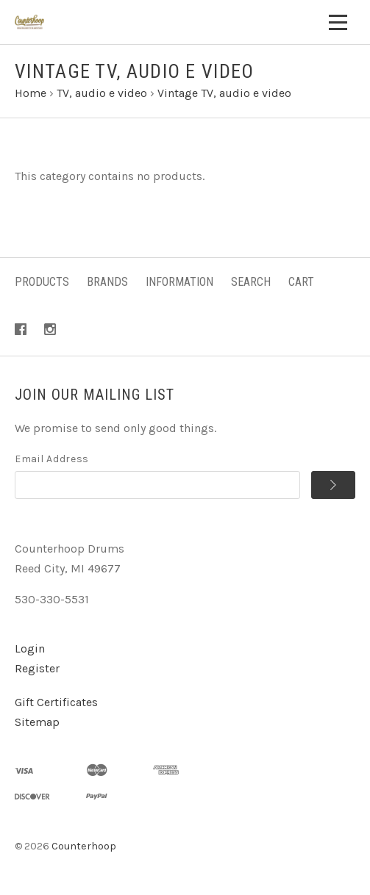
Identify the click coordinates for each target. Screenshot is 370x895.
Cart (301, 282)
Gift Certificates (56, 702)
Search (251, 282)
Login (30, 648)
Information (179, 282)
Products (42, 282)
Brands (107, 282)
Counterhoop (83, 846)
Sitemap (37, 722)
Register (37, 668)
